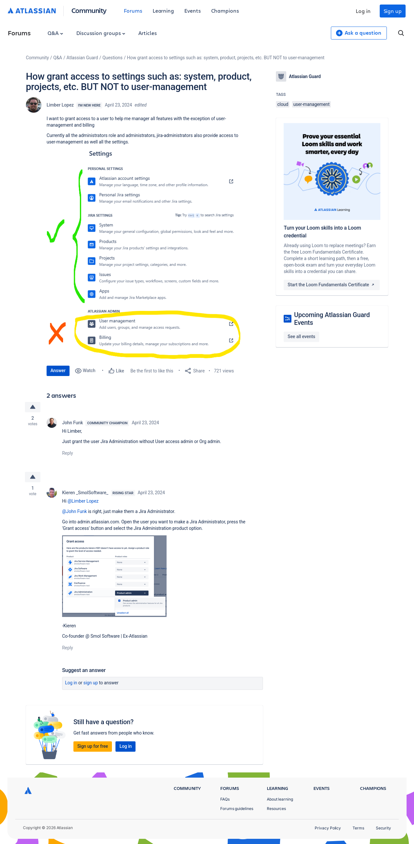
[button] (144, 254)
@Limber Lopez (83, 501)
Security (383, 828)
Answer (58, 370)
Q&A (55, 32)
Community (89, 10)
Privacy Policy (328, 828)
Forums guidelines (236, 808)
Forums (133, 10)
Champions (225, 10)
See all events (301, 336)
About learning (280, 799)
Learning (163, 10)
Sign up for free (92, 746)
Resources (276, 808)
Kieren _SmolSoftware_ (85, 492)
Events (192, 10)
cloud (282, 104)
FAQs (225, 799)
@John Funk (74, 511)
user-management (311, 104)
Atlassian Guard (82, 57)
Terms (358, 828)
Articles (147, 32)
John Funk (72, 422)
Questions (113, 57)
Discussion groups (100, 32)
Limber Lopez (60, 105)
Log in (363, 10)
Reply (67, 453)
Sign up (393, 10)
